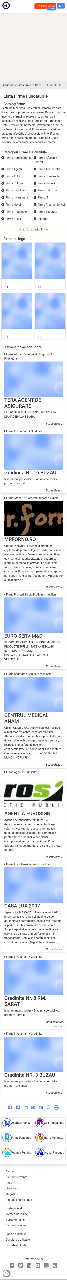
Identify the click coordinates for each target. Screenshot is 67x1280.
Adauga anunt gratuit (19, 1200)
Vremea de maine (17, 1214)
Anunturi (8, 85)
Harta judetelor (15, 1208)
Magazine (12, 1194)
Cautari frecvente (16, 1177)
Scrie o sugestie (16, 1234)
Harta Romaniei (15, 1219)
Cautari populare (16, 1225)
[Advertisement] (33, 47)
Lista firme (24, 85)
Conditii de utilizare (18, 1239)
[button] (61, 6)
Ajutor (9, 1171)
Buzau (39, 85)
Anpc (9, 1182)
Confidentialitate (16, 1245)
